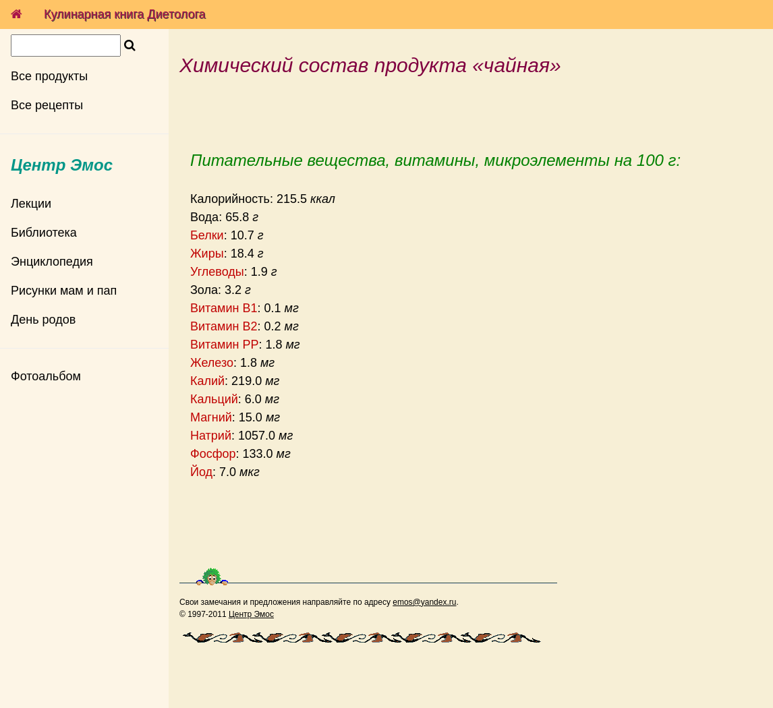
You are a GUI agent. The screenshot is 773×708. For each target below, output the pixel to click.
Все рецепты (47, 105)
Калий (207, 381)
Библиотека (44, 232)
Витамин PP (224, 344)
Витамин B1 (224, 308)
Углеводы (217, 271)
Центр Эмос (251, 614)
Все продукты (49, 76)
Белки (207, 235)
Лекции (31, 203)
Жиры (207, 253)
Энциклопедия (52, 261)
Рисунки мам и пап (64, 290)
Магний (211, 417)
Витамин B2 (224, 326)
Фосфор (213, 454)
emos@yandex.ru (424, 602)
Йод (201, 472)
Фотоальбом (46, 376)
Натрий (210, 435)
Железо (211, 363)
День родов (43, 319)
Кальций (214, 399)
